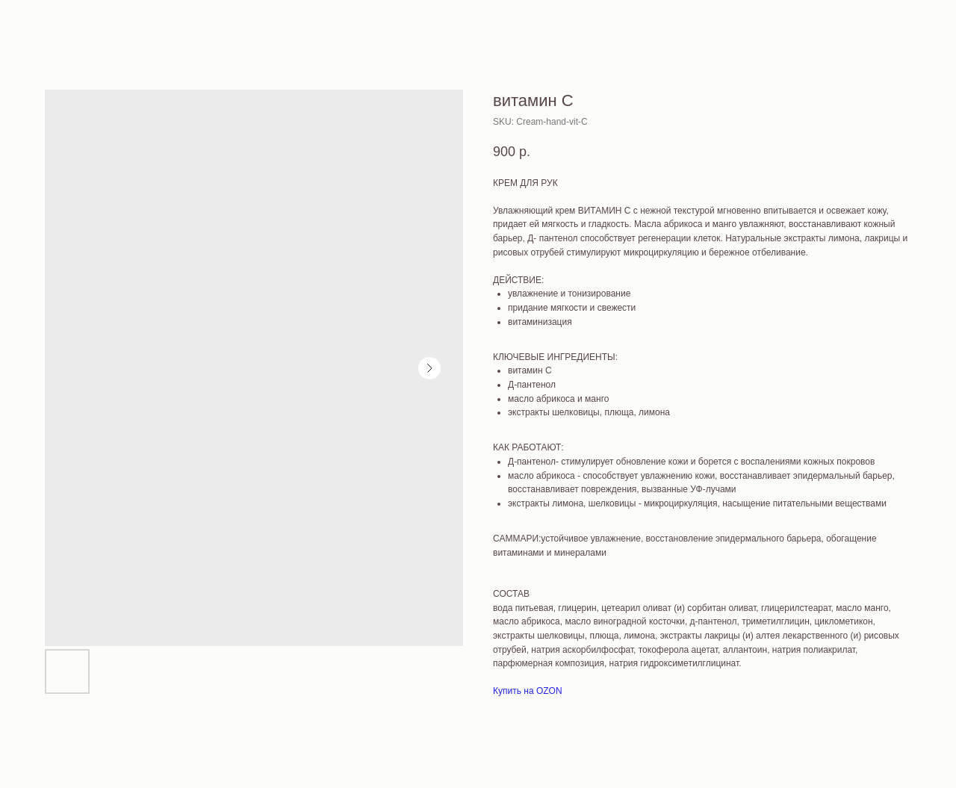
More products (55, 21)
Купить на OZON (527, 691)
